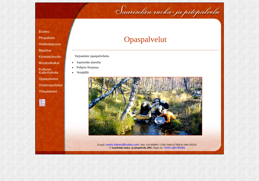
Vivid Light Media (174, 147)
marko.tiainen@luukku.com (122, 144)
